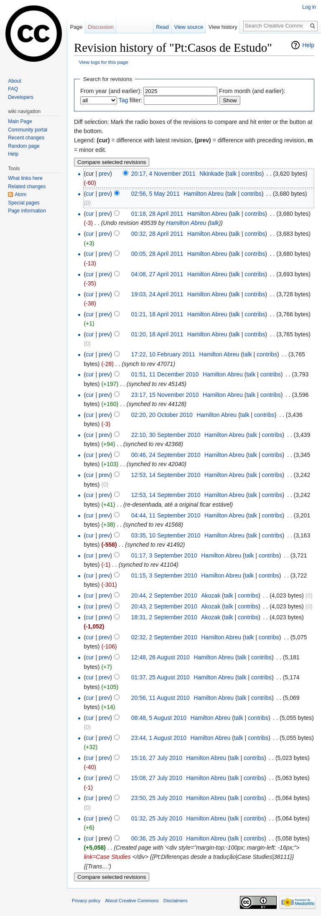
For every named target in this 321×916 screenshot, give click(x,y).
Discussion (101, 27)
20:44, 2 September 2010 (164, 595)
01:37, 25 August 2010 (160, 677)
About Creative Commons (132, 900)
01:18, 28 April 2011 (157, 213)
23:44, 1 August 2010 (158, 737)
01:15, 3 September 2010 (164, 575)
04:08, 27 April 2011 (157, 274)
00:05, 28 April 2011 (157, 253)
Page (76, 27)
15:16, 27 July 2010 (156, 758)
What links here (25, 178)
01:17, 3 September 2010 (164, 555)
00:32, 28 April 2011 (157, 233)
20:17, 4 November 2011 (163, 173)
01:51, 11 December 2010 (165, 374)
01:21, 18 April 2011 (157, 314)
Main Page (20, 121)
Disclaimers (175, 900)
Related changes (27, 186)
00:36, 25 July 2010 (156, 838)
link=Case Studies (107, 856)
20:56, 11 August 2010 (160, 697)
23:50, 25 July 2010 (156, 798)
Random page (23, 146)
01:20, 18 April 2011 (157, 334)
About (14, 81)
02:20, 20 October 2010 (162, 414)
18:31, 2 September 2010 (164, 617)
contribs (251, 173)
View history (223, 27)
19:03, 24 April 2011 (157, 294)
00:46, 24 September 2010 (166, 455)
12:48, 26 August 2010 (160, 657)
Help (308, 45)
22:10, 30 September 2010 (166, 435)
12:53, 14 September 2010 (166, 475)
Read (162, 27)
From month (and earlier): (252, 91)
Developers (20, 97)
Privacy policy (86, 900)
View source (188, 27)
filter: (131, 100)
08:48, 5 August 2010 (158, 717)
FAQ (13, 89)
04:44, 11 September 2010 (166, 515)
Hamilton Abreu (186, 223)
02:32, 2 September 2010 (164, 637)
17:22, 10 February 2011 (163, 354)
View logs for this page (103, 62)
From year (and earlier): (111, 91)
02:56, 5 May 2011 (155, 193)
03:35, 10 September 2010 (166, 535)
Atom (20, 194)
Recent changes (26, 138)
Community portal (27, 130)
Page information (27, 211)
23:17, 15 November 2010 (165, 394)
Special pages (23, 203)
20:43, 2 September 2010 (164, 606)
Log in (309, 7)
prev (104, 173)
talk (232, 173)
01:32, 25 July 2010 (156, 818)
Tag (123, 100)
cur (90, 193)
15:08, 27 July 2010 (156, 778)
